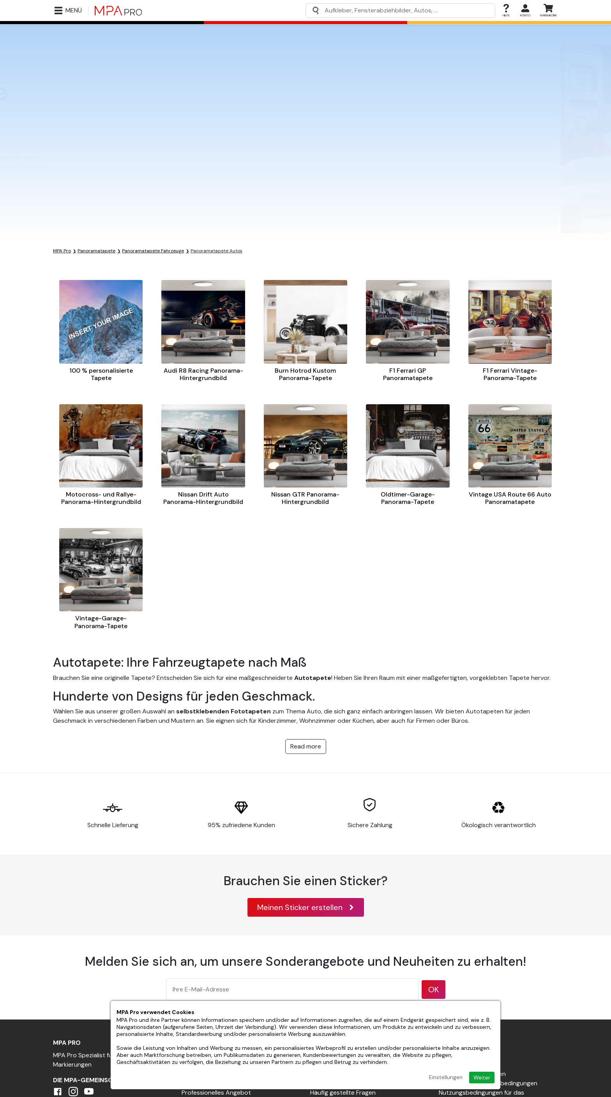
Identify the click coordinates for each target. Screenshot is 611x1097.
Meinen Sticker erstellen (305, 907)
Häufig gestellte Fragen (343, 1092)
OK (433, 989)
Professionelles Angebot (216, 1092)
